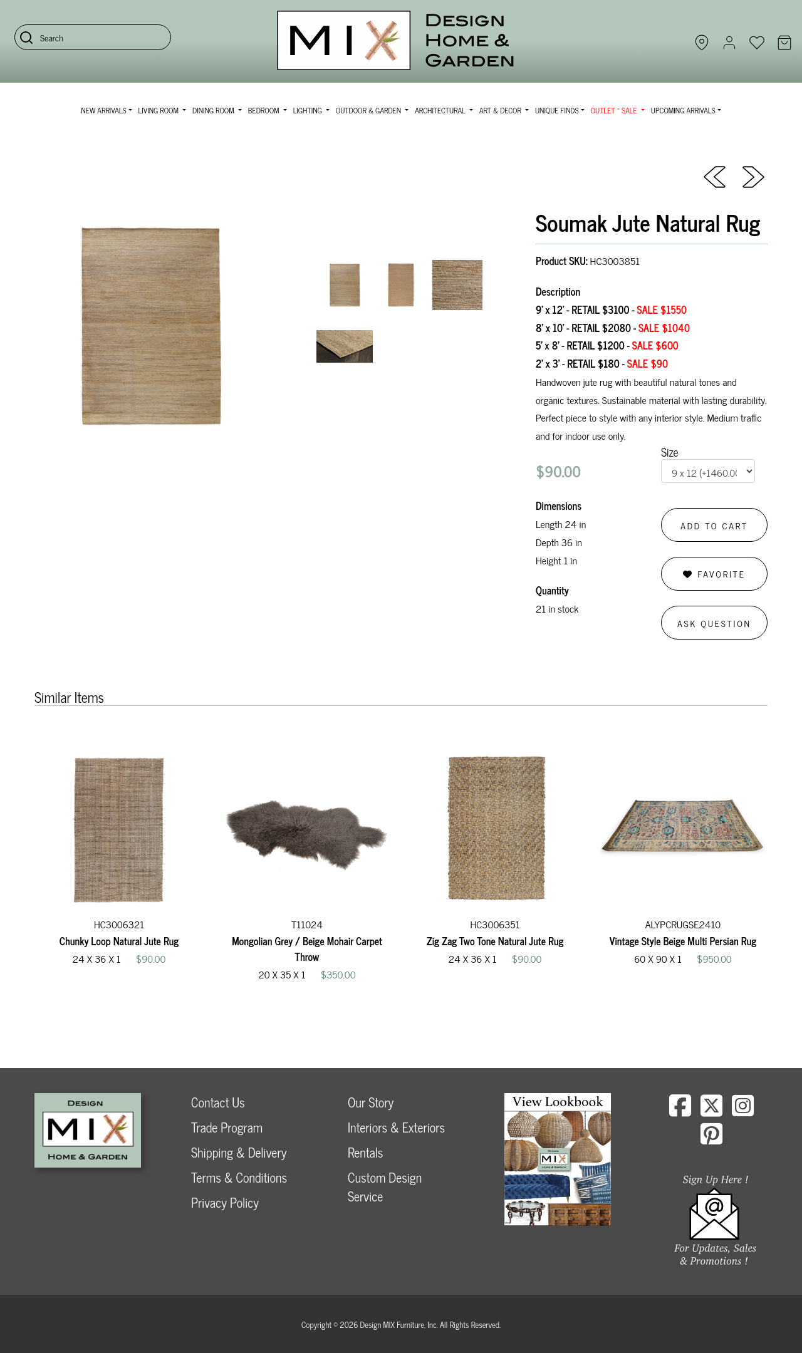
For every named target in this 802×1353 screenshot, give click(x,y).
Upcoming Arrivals (683, 110)
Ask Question (714, 623)
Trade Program (227, 1127)
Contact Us (218, 1102)
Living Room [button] (159, 110)
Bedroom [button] (264, 110)
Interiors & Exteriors (396, 1127)
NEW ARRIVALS (103, 110)
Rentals (365, 1152)
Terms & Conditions (239, 1177)
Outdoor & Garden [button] (369, 110)
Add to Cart (714, 525)
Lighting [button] (308, 110)
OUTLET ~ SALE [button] (615, 110)
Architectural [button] (441, 110)
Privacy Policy (225, 1202)
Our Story (370, 1102)
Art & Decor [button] (501, 110)
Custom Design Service (385, 1186)
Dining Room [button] (214, 110)
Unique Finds (557, 110)
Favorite (714, 573)
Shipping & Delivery (238, 1152)
